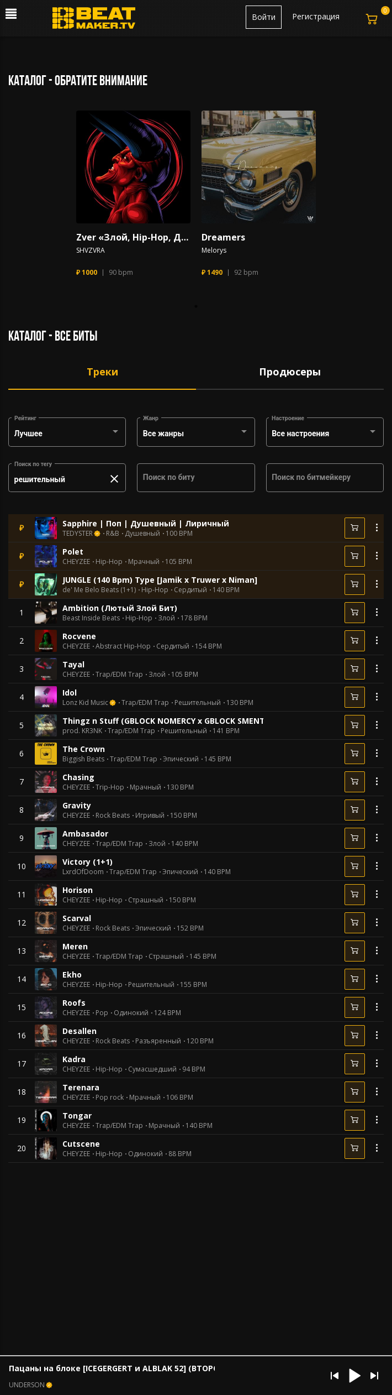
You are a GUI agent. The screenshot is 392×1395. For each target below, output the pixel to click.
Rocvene (79, 636)
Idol (69, 692)
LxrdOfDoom (83, 872)
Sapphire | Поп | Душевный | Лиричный (145, 523)
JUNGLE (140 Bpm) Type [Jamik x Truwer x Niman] (159, 579)
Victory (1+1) (87, 861)
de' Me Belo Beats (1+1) (99, 590)
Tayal (73, 664)
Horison (77, 890)
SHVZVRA (90, 250)
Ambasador (85, 833)
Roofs (74, 1002)
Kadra (74, 1059)
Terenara (80, 1087)
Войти (264, 17)
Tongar (77, 1115)
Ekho (72, 974)
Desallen (79, 1031)
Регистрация (316, 16)
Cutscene (81, 1143)
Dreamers (223, 237)
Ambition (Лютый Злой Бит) (119, 608)
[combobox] (67, 434)
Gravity (76, 805)
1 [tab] (196, 306)
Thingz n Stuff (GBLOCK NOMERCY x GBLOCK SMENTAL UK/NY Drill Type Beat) (213, 720)
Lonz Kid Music (85, 702)
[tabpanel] (133, 199)
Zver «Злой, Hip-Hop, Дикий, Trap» (133, 237)
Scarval (76, 918)
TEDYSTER (77, 533)
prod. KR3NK (82, 731)
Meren (75, 946)
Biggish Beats (83, 759)
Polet (72, 551)
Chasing (78, 777)
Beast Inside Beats (91, 618)
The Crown (83, 749)
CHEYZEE (76, 561)
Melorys (214, 250)
